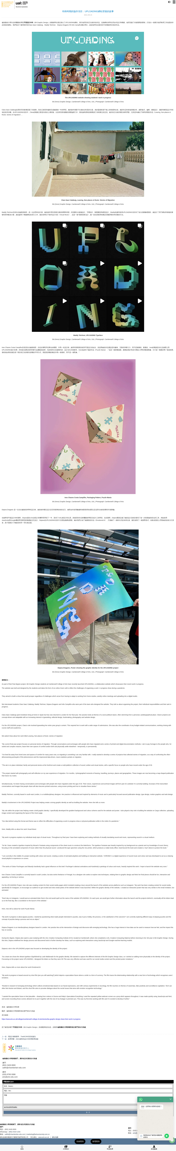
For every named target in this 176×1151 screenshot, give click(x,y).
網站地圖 (55, 1137)
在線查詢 (80, 1141)
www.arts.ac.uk (43, 1137)
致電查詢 (96, 1141)
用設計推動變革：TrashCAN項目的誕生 (22, 1036)
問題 (88, 1099)
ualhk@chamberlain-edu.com (15, 1134)
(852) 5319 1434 (14, 1132)
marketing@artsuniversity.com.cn (38, 1134)
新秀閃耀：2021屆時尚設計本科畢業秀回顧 (23, 1039)
